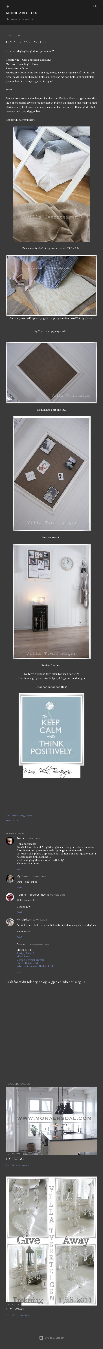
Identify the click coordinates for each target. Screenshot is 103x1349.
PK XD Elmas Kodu (28, 963)
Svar (20, 868)
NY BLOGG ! (15, 1158)
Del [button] (7, 815)
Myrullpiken (24, 919)
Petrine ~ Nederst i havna (33, 894)
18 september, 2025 (39, 944)
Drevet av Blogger (51, 1338)
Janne (20, 838)
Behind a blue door (23, 13)
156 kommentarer (21, 1315)
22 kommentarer (21, 1165)
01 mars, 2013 (33, 838)
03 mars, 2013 (39, 919)
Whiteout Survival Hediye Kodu (35, 966)
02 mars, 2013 (57, 894)
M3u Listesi (23, 956)
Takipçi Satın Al (26, 953)
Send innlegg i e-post (23, 815)
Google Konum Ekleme (30, 959)
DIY (17, 820)
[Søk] (95, 5)
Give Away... (16, 1309)
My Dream (23, 876)
